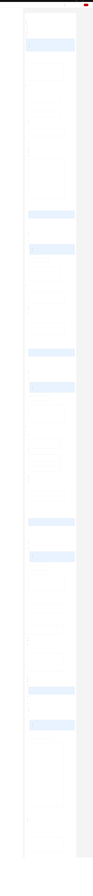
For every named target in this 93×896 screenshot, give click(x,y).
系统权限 (8, 102)
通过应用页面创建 (30, 37)
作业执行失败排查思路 (17, 64)
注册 (86, 5)
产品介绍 (8, 20)
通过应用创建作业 (31, 28)
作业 (10, 50)
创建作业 (51, 829)
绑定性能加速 (40, 241)
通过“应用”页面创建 (83, 25)
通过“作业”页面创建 (83, 22)
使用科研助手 (10, 38)
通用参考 (8, 87)
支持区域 (8, 99)
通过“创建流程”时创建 (83, 19)
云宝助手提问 (28, 881)
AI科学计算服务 (33, 11)
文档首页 (26, 11)
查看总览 (10, 69)
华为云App (86, 0)
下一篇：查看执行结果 (30, 864)
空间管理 (10, 35)
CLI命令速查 (9, 77)
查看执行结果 (15, 60)
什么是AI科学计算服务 (58, 875)
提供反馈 (37, 875)
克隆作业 (29, 33)
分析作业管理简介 (16, 55)
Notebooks (11, 48)
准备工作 (10, 33)
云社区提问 (35, 881)
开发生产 (10, 45)
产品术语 (8, 89)
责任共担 (8, 92)
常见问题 (8, 79)
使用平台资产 (10, 40)
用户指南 (8, 28)
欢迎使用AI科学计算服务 (13, 30)
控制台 (76, 5)
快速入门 (8, 25)
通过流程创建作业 (31, 30)
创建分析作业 (15, 58)
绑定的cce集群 (63, 243)
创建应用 (39, 124)
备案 (73, 5)
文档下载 (8, 82)
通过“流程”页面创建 (83, 28)
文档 (69, 5)
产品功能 (55, 880)
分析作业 (13, 53)
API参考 (8, 74)
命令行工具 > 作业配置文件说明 (52, 831)
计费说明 (8, 23)
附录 (9, 72)
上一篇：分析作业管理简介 (31, 861)
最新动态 (8, 18)
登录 (81, 5)
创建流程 (59, 59)
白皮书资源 (9, 97)
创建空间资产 (10, 43)
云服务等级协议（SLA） (12, 94)
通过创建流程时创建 (31, 24)
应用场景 (55, 879)
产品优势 (55, 877)
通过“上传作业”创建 (83, 31)
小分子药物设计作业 (15, 67)
